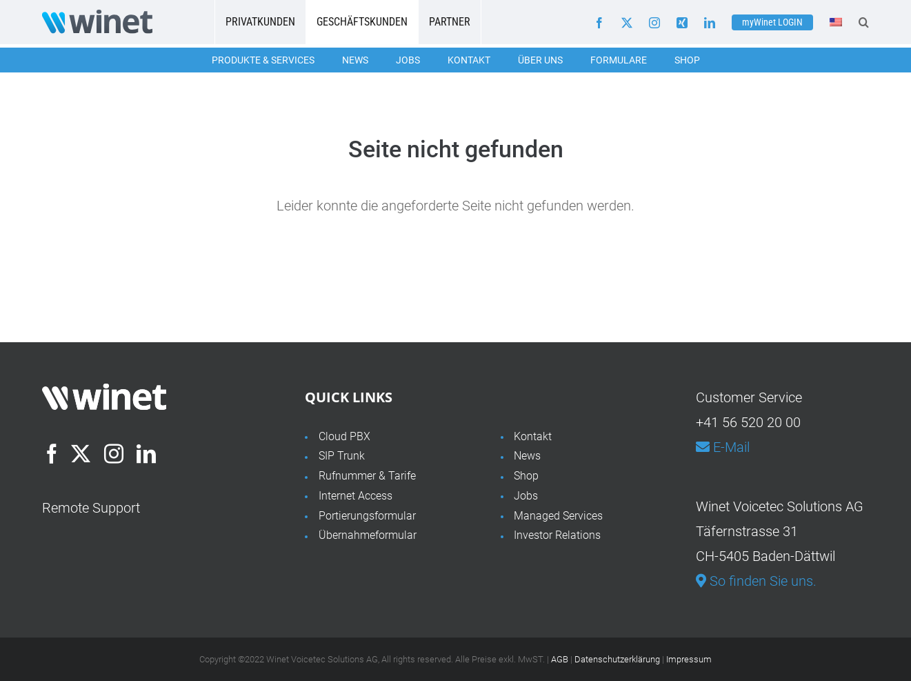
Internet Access (355, 495)
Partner (449, 21)
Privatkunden (260, 21)
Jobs (408, 60)
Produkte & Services (263, 60)
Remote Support (91, 508)
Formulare (618, 60)
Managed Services (558, 515)
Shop (687, 60)
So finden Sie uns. (756, 581)
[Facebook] (51, 454)
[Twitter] (80, 454)
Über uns (540, 60)
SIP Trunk (342, 455)
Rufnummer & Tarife (367, 475)
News (355, 60)
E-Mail (723, 447)
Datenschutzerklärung (617, 659)
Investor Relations (557, 535)
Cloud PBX (344, 436)
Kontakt (469, 60)
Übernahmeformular (368, 535)
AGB (559, 659)
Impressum (689, 659)
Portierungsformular (367, 515)
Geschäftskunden (362, 21)
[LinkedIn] (146, 454)
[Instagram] (113, 454)
